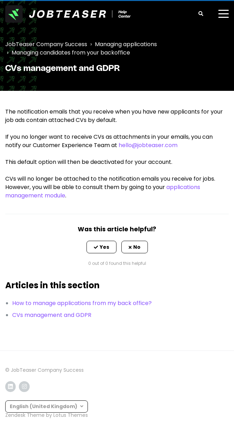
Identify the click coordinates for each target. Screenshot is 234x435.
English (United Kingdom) (44, 406)
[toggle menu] (223, 14)
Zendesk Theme (25, 415)
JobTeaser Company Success (46, 44)
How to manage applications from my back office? (82, 303)
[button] (101, 247)
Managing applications (126, 44)
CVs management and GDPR (51, 315)
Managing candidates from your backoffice (71, 53)
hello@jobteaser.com (148, 145)
